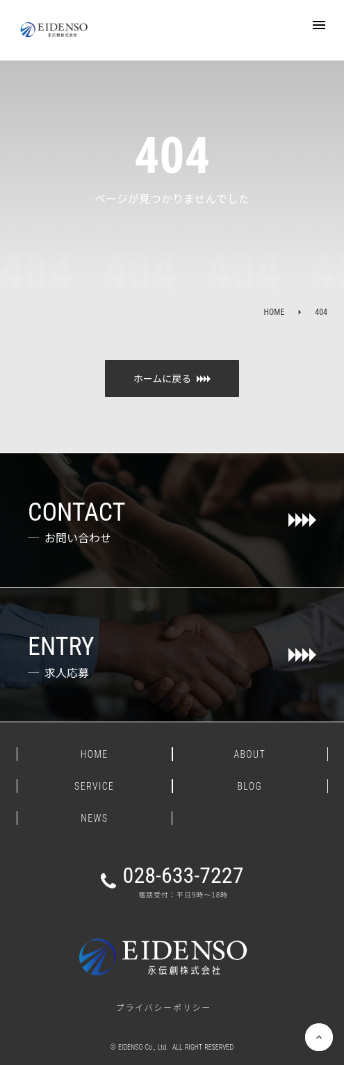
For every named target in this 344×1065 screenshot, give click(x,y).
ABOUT (249, 754)
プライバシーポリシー (164, 1007)
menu (319, 25)
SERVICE (94, 786)
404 (321, 312)
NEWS (94, 818)
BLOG (249, 786)
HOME (274, 312)
